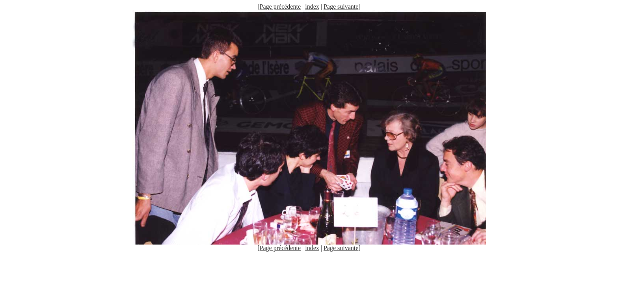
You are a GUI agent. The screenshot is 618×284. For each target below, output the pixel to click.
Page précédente (280, 6)
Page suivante (341, 6)
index (312, 6)
